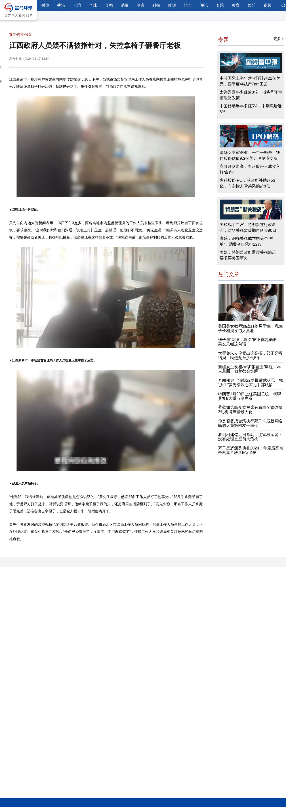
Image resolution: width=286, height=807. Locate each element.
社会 (28, 34)
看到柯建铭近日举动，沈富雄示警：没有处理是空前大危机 (250, 436)
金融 (109, 5)
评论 (204, 5)
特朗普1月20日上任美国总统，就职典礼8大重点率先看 (249, 396)
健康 (141, 5)
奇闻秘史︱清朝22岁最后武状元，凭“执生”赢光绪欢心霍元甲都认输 (250, 382)
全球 (93, 5)
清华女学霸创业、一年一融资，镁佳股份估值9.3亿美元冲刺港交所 (250, 155)
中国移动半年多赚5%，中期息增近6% (251, 109)
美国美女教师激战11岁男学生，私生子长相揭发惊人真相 (250, 328)
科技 (156, 5)
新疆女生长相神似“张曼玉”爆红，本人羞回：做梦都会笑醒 (249, 369)
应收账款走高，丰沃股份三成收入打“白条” (250, 169)
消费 (125, 5)
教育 (236, 5)
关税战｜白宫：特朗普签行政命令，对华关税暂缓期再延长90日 (248, 227)
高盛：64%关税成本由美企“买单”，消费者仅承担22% (246, 241)
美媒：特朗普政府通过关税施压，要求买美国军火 (250, 255)
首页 (12, 34)
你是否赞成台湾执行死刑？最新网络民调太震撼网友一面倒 (250, 423)
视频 (267, 5)
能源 (172, 5)
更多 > (278, 39)
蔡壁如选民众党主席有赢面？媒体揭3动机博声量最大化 (250, 409)
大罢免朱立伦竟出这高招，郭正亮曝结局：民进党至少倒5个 (250, 355)
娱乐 (252, 5)
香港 (61, 5)
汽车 (188, 5)
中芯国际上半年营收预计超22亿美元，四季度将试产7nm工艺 (250, 81)
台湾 (77, 5)
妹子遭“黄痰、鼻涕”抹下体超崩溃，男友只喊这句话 (249, 341)
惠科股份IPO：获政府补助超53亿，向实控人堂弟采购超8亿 (247, 183)
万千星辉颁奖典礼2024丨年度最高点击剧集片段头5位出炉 (250, 450)
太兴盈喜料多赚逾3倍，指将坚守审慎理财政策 (251, 95)
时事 (45, 5)
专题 (220, 5)
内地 (20, 34)
